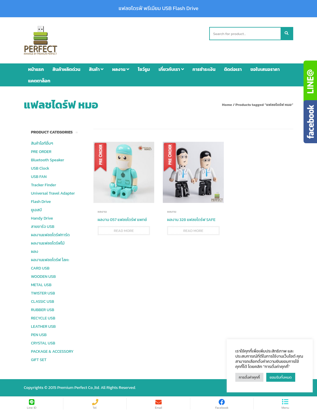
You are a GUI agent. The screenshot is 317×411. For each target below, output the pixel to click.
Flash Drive (41, 202)
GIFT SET (38, 360)
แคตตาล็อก (39, 80)
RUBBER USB (42, 310)
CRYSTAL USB (43, 343)
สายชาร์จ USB (42, 227)
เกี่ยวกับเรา (171, 69)
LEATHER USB (43, 326)
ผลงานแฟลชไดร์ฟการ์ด (50, 235)
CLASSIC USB (42, 301)
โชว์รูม (144, 69)
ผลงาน (120, 69)
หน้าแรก (36, 69)
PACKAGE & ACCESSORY (52, 351)
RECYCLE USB (43, 318)
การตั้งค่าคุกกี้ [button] (249, 377)
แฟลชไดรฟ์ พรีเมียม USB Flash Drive (158, 8)
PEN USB (39, 335)
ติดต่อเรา (233, 69)
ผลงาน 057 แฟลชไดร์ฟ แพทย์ (122, 220)
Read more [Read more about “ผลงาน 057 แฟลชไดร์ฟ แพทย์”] (124, 230)
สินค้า (96, 69)
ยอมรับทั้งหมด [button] (281, 377)
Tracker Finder (43, 185)
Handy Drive (42, 218)
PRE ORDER (41, 152)
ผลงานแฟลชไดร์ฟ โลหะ (50, 260)
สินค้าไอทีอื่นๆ (42, 143)
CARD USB (40, 268)
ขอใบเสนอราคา (265, 69)
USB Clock (40, 168)
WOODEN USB (43, 277)
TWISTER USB (43, 293)
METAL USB (41, 285)
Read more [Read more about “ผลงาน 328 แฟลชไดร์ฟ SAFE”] (193, 230)
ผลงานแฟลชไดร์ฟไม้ (47, 243)
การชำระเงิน (204, 69)
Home (227, 104)
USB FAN (39, 177)
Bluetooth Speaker (47, 160)
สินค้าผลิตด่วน (66, 69)
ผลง (34, 252)
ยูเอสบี (36, 210)
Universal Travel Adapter (53, 193)
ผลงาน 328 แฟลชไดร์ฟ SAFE (191, 220)
